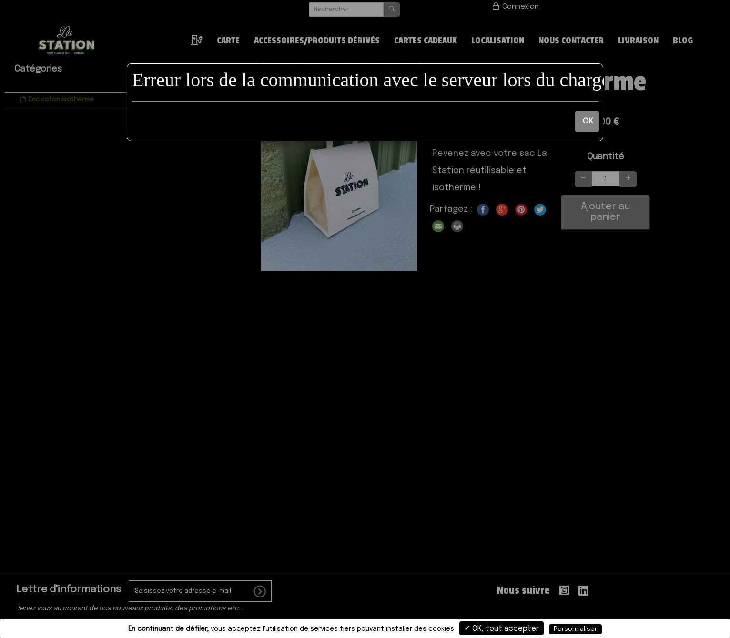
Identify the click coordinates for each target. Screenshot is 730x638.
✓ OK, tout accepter (501, 629)
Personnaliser (575, 629)
